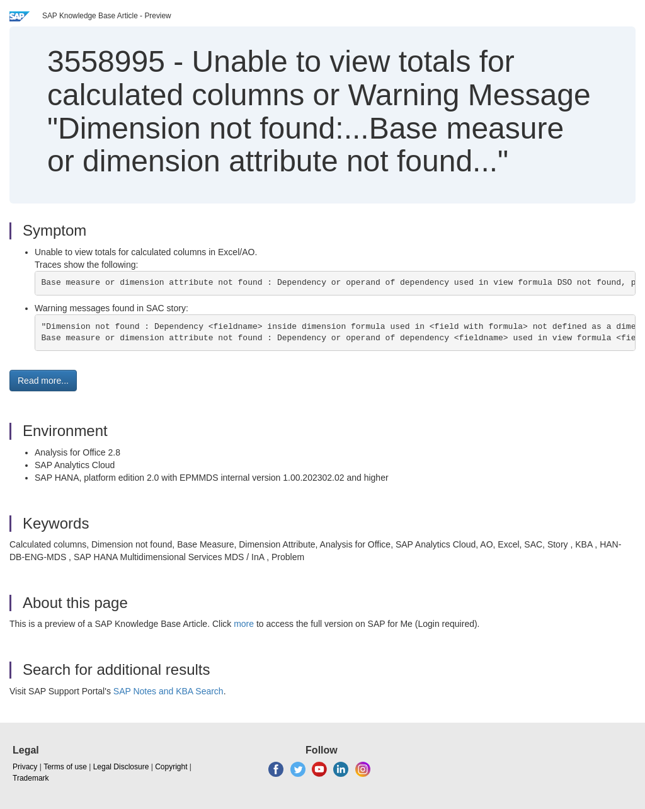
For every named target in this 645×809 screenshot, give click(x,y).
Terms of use (65, 766)
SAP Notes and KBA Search (168, 691)
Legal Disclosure (121, 766)
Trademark (31, 778)
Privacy (25, 766)
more (244, 624)
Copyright (171, 766)
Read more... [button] (43, 381)
